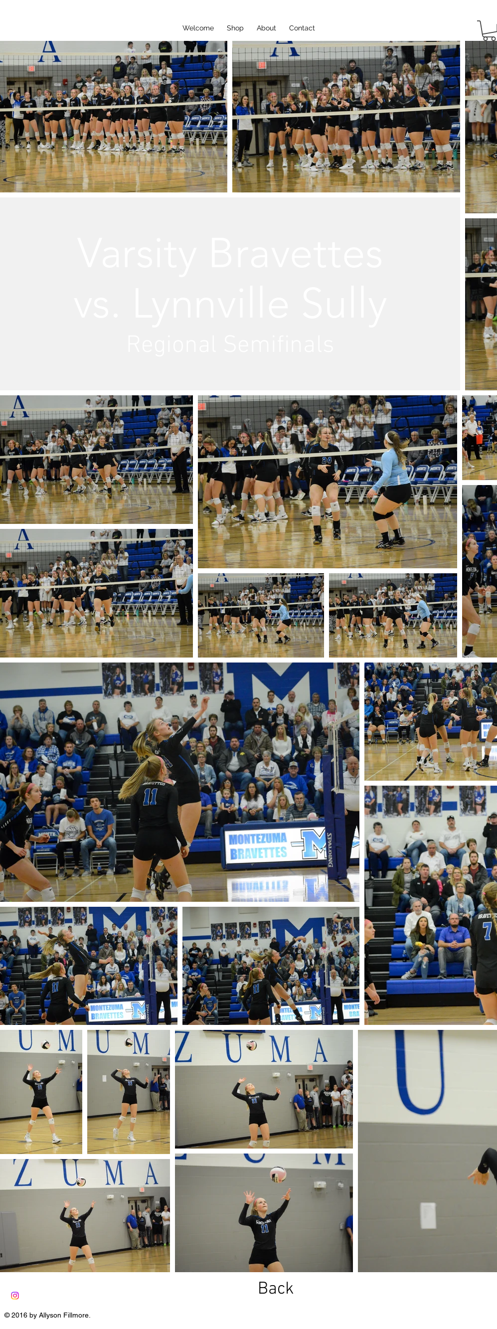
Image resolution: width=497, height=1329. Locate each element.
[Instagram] (15, 1296)
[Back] (276, 1289)
